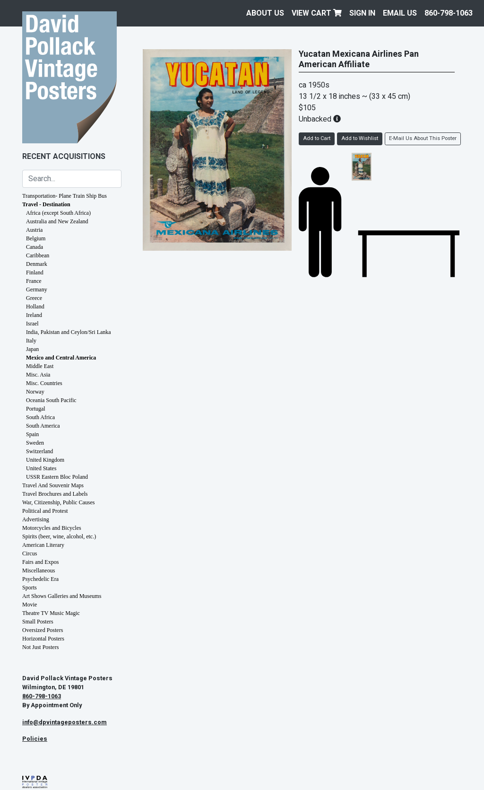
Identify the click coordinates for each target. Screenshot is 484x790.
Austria (34, 230)
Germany (36, 289)
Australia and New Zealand (57, 221)
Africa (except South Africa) (58, 213)
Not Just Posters (40, 647)
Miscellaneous (38, 570)
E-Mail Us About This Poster (423, 138)
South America (43, 425)
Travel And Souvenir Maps (53, 485)
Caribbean (37, 255)
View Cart (317, 13)
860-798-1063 (448, 13)
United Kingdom (45, 459)
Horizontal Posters (43, 638)
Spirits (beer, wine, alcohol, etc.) (59, 536)
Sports (29, 587)
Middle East (39, 366)
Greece (34, 298)
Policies (34, 739)
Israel (32, 323)
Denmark (36, 264)
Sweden (35, 442)
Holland (35, 306)
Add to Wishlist (359, 138)
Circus (29, 553)
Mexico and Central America (61, 357)
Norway (35, 391)
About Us (265, 13)
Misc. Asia (38, 374)
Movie (29, 604)
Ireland (34, 315)
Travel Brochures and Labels (55, 494)
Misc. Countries (44, 383)
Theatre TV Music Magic (51, 613)
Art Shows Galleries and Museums (61, 596)
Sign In (362, 13)
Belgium (35, 238)
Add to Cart (316, 138)
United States (41, 468)
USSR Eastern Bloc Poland (57, 477)
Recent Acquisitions (63, 156)
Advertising (35, 519)
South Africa (40, 417)
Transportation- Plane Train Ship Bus (64, 196)
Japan (32, 349)
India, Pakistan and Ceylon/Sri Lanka (68, 332)
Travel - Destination (46, 204)
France (34, 281)
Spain (32, 434)
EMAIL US (400, 13)
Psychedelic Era (40, 579)
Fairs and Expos (40, 562)
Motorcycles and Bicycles (51, 528)
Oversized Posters (42, 630)
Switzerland (39, 451)
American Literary (43, 545)
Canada (34, 247)
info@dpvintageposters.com (64, 722)
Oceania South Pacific (51, 400)
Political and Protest (45, 511)
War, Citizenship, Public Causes (58, 502)
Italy (31, 340)
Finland (34, 272)
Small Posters (37, 621)
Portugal (35, 408)
